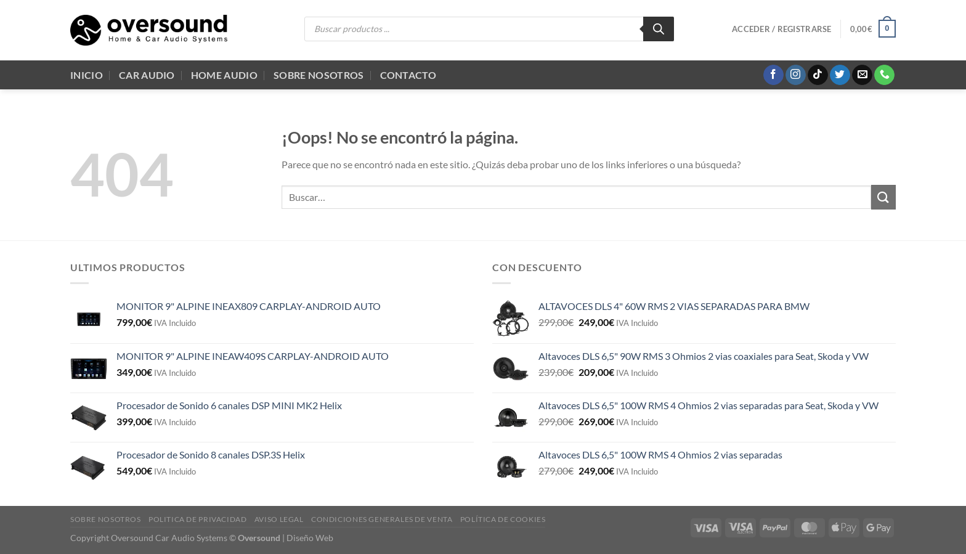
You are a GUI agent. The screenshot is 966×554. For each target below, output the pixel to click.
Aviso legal (279, 519)
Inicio (86, 75)
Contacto (408, 75)
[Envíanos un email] (862, 75)
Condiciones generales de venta (381, 519)
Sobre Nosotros (318, 75)
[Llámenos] (884, 75)
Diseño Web (309, 537)
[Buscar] (658, 29)
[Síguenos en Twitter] (840, 75)
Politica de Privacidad (197, 519)
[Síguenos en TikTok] (818, 75)
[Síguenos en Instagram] (795, 75)
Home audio (224, 75)
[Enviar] (883, 197)
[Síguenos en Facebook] (773, 75)
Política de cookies (503, 519)
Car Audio (147, 75)
